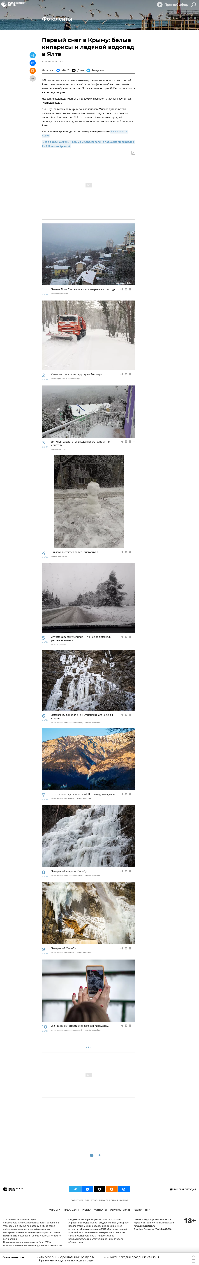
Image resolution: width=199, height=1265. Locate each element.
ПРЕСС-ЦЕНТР (71, 1210)
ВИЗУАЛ (123, 1200)
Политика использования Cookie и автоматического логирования (32, 1237)
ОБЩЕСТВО (91, 1200)
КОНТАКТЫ (100, 1210)
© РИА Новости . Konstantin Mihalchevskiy (67, 723)
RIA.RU (138, 1210)
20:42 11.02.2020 (49, 61)
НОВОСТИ (54, 1210)
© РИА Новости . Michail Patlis (62, 798)
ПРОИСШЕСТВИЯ (108, 1200)
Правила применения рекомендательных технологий (32, 1245)
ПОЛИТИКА (77, 1200)
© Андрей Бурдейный (59, 293)
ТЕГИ (147, 1210)
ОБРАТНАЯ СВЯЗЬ (120, 1210)
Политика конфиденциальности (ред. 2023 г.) (27, 1242)
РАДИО (86, 1210)
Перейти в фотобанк (92, 723)
